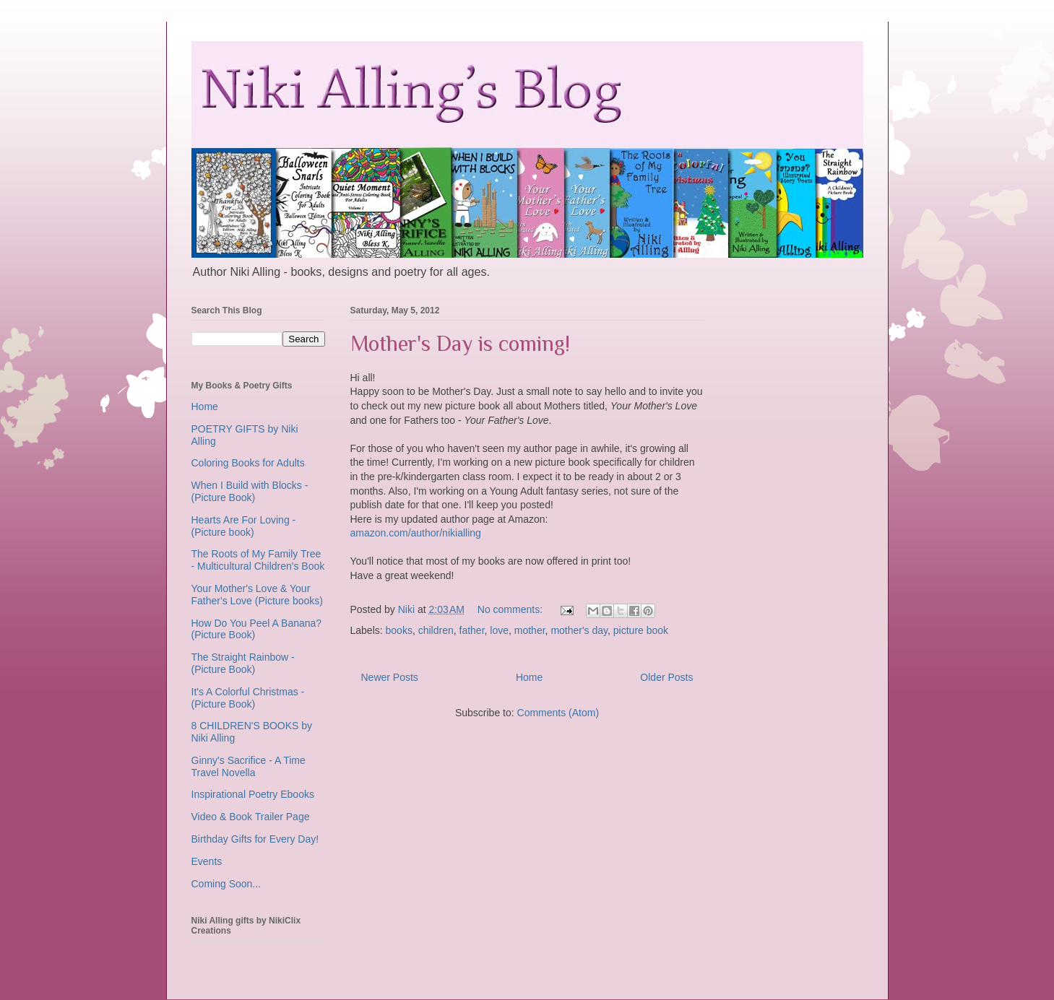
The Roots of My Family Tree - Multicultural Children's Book (258, 560)
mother (529, 630)
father (472, 630)
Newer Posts (389, 677)
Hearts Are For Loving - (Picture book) (243, 526)
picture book (640, 630)
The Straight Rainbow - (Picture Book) (243, 663)
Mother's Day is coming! (460, 343)
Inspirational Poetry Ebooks (252, 794)
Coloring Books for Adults (248, 463)
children (436, 630)
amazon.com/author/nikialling (415, 533)
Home (529, 677)
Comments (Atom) (558, 712)
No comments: (511, 609)
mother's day (579, 630)
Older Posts (666, 677)
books (399, 630)
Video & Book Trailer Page (250, 816)
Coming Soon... (226, 884)
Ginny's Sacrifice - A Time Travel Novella (248, 766)
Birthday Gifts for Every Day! (255, 839)
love (499, 630)
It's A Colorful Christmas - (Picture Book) (248, 698)
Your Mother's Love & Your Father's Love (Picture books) (257, 594)
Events (207, 861)
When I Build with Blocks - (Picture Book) (249, 491)
